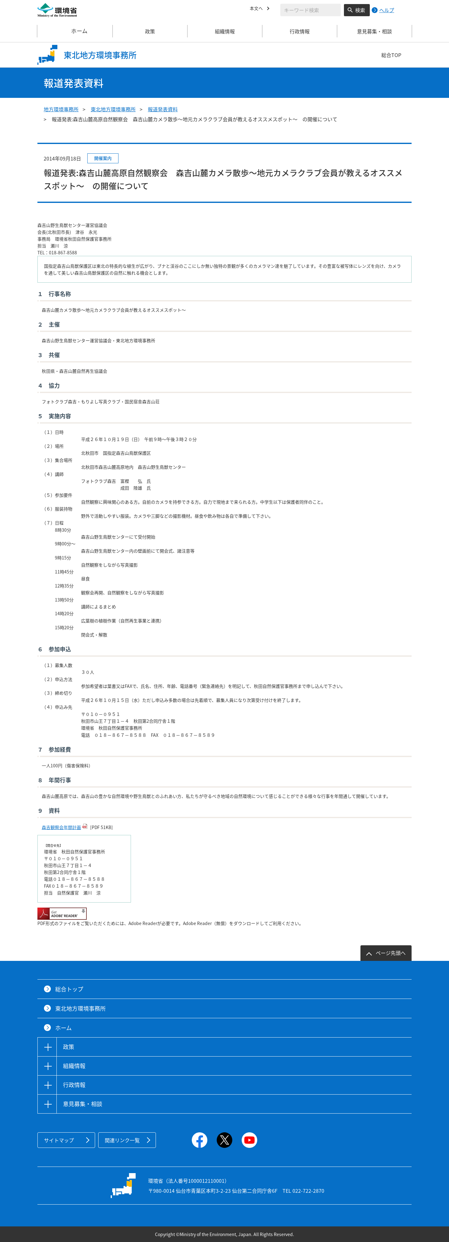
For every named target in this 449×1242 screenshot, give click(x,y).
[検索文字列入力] (310, 10)
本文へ (257, 9)
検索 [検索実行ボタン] (360, 10)
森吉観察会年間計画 (61, 827)
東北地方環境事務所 (113, 109)
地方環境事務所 (61, 109)
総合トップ (69, 989)
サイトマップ (59, 1140)
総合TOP (391, 55)
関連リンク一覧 (122, 1140)
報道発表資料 (163, 109)
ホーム (75, 31)
